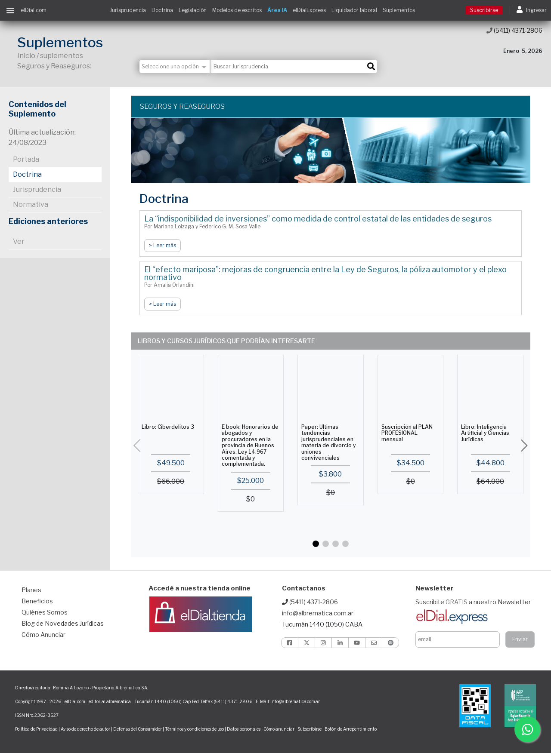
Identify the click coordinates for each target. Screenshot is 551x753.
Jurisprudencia (128, 10)
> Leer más (162, 245)
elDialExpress (309, 10)
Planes (31, 589)
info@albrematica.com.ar (317, 613)
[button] (316, 544)
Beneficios (37, 601)
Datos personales (243, 728)
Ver (19, 241)
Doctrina (162, 10)
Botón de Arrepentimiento (351, 728)
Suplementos (399, 10)
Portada (26, 159)
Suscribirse (484, 10)
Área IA (277, 10)
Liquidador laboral (354, 10)
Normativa (30, 204)
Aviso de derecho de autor (85, 728)
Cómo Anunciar (43, 634)
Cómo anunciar (278, 728)
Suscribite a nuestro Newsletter (473, 601)
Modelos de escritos (237, 10)
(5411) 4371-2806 (514, 30)
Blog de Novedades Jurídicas (63, 623)
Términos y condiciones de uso (194, 728)
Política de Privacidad (36, 728)
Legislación (193, 10)
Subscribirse (309, 728)
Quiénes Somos (45, 612)
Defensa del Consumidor (137, 728)
